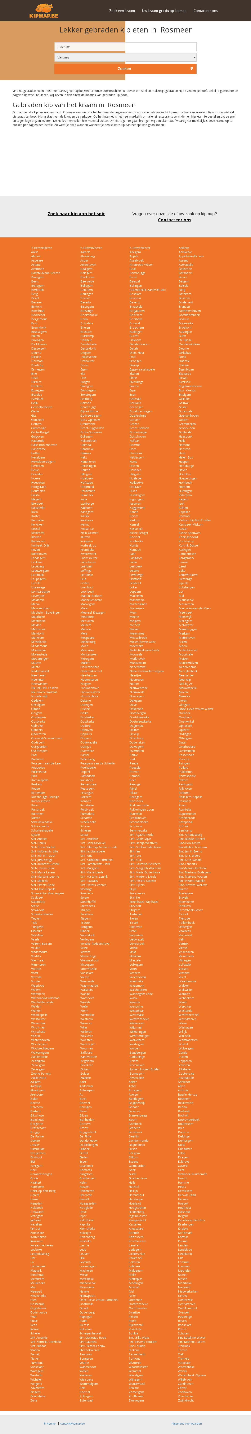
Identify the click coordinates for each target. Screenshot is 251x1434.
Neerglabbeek (188, 671)
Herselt (84, 1199)
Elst (32, 1161)
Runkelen (135, 814)
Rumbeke (185, 809)
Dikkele (35, 357)
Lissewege (37, 587)
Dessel (35, 1145)
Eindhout (36, 1157)
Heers (182, 1187)
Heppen (183, 462)
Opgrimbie (136, 726)
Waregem (37, 1371)
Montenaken (89, 654)
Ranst (132, 1321)
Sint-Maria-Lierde (92, 872)
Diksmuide (37, 1149)
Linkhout (135, 583)
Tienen (35, 1358)
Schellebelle (88, 822)
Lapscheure (88, 562)
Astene (35, 265)
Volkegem (136, 964)
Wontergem (88, 1044)
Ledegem (135, 1249)
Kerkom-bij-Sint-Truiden (194, 520)
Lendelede (185, 1249)
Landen (183, 1245)
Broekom (185, 327)
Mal (181, 596)
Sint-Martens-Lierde (142, 876)
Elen (83, 378)
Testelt (183, 914)
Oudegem (37, 742)
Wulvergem (186, 1048)
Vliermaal (37, 960)
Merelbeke (87, 1279)
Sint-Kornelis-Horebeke (46, 1342)
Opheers (36, 730)
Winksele (184, 1036)
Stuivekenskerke (41, 914)
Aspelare (36, 260)
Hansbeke (87, 449)
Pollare (183, 767)
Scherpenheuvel (90, 1333)
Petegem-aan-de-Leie (45, 763)
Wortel (183, 1044)
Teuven (35, 918)
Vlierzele (135, 960)
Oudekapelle (88, 742)
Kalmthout (87, 1220)
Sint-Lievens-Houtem (143, 1342)
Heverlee (36, 474)
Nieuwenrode (138, 688)
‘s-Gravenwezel (139, 248)
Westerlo (36, 1375)
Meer (133, 612)
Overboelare (187, 747)
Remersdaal (88, 784)
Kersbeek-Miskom (190, 524)
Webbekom (186, 998)
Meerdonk (87, 617)
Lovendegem (88, 1266)
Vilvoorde (135, 1363)
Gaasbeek (86, 1166)
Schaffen (86, 818)
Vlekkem (135, 956)
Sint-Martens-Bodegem (194, 872)
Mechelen (184, 1270)
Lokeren (134, 1262)
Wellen (84, 1371)
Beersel (85, 1103)
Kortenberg (87, 1237)
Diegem (85, 353)
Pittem (133, 1317)
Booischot (37, 315)
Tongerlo (37, 927)
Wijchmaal (37, 1027)
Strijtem (134, 910)
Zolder (84, 1073)
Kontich (134, 1233)
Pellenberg (87, 759)
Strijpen (85, 910)
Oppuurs (86, 734)
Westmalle (136, 1015)
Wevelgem (136, 1375)
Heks (83, 457)
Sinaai (84, 835)
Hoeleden (136, 478)
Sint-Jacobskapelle (92, 851)
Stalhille (134, 897)
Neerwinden (39, 684)
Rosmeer (184, 801)
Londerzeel (37, 1266)
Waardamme (187, 981)
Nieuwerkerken (188, 1291)
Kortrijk (183, 1237)
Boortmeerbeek (189, 1120)
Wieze (182, 1023)
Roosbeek (136, 801)
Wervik (182, 1371)
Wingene (36, 1384)
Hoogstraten (137, 1208)
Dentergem (185, 1141)
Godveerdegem (90, 415)
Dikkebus (184, 353)
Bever (84, 1111)
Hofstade (86, 482)
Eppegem (37, 390)
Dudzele (184, 361)
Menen (182, 1275)
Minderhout (38, 646)
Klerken (35, 537)
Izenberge (87, 503)
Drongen (135, 361)
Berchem (86, 290)
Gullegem (86, 436)
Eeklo (181, 1153)
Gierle (34, 411)
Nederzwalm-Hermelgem (146, 671)
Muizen (183, 659)
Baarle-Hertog (187, 1094)
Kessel (35, 529)
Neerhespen (88, 675)
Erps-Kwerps (187, 390)
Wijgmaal (135, 1027)
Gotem (183, 420)
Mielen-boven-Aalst (142, 642)
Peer (33, 1317)
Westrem (86, 1019)
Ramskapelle (187, 776)
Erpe (132, 390)
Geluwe (183, 403)
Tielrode (184, 918)
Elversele (184, 382)
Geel (33, 1170)
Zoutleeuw (136, 1396)
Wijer (83, 1027)
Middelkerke (88, 1283)
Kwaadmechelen (41, 1245)
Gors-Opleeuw (90, 420)
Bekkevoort (186, 1103)
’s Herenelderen (41, 248)
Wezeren (86, 1023)
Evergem (36, 1166)
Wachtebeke (186, 1367)
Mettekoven (186, 638)
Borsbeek (135, 1124)
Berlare (183, 1107)
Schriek (183, 826)
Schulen (85, 830)
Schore (85, 826)
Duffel (84, 1153)
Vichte (133, 948)
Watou (134, 998)
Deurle (134, 348)
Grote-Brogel (39, 432)
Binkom (36, 306)
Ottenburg (136, 738)
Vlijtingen (184, 960)
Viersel (183, 948)
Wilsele (35, 1036)
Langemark (186, 558)
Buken (35, 336)
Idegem (35, 499)
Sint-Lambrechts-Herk (95, 864)
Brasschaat (38, 1128)
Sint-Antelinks (89, 839)
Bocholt (183, 1115)
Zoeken (124, 69)
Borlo (84, 319)
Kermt (84, 524)
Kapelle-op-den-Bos (191, 1220)
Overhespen (39, 751)
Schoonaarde (39, 826)
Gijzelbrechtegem (141, 411)
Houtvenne (87, 491)
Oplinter (183, 730)
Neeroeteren (89, 679)
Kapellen (184, 512)
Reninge (134, 784)
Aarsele (85, 252)
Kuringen (184, 550)
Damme (183, 1132)
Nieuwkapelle (187, 688)
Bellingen (135, 286)
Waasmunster (138, 1367)
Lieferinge (185, 579)
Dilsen (133, 1149)
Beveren (135, 298)
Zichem (85, 1069)
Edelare (183, 365)
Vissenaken (186, 952)
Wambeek (37, 994)
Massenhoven (40, 608)
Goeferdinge (137, 415)
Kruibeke (85, 1241)
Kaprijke (85, 1224)
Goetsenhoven (188, 415)
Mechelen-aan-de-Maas (194, 608)
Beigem (183, 281)
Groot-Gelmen (139, 428)
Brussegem (38, 332)
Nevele (84, 1291)
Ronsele (85, 801)
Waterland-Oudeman (44, 998)
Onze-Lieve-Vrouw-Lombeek (99, 1300)
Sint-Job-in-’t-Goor (42, 856)
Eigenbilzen (186, 369)
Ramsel (134, 776)
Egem (84, 369)
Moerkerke (38, 650)
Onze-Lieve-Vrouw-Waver (195, 709)
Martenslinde (138, 604)
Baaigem (86, 269)
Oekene (85, 700)
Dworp (134, 365)
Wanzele (184, 994)
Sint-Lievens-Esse (42, 868)
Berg (181, 290)
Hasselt (85, 1187)
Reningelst (185, 784)
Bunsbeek (135, 1132)
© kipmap (50, 1423)
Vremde (36, 977)
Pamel (84, 755)
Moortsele (185, 654)
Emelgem (86, 386)
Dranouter (87, 361)
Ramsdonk (87, 776)
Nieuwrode (136, 692)
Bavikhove (87, 277)
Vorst (34, 973)
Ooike (84, 713)
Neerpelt (36, 1291)
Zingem (35, 1392)
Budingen (135, 332)
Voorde (35, 969)
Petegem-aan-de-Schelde (97, 763)
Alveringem (37, 1090)
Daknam (135, 340)
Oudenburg (87, 1312)
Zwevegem (136, 1400)
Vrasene (184, 973)
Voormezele (88, 969)
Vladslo (35, 956)
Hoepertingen (187, 478)
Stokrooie (37, 910)
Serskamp (185, 830)
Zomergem (136, 1392)
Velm (181, 939)
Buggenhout (88, 1132)
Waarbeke (136, 981)
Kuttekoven (38, 554)
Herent (35, 1195)
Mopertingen (39, 659)
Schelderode (187, 818)
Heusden (135, 470)
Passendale (186, 755)
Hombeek (185, 482)
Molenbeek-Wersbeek (144, 650)
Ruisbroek (37, 809)
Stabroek (184, 1346)
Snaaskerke (137, 893)
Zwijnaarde (186, 1078)
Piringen (184, 763)
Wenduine (136, 1006)
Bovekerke (185, 323)
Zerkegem (37, 1065)
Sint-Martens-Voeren (192, 876)
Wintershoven (40, 1040)
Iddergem (185, 495)
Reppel (35, 788)
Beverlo (85, 302)
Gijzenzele (185, 411)
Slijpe (133, 889)
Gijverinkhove (89, 411)
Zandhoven (185, 1384)
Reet (132, 780)
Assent (183, 260)
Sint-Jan (134, 851)
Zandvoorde (39, 1057)
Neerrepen (136, 679)
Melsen (134, 629)
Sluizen (183, 889)
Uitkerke (36, 931)
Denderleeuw (89, 1141)
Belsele (183, 286)
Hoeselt (183, 1203)
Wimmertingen (139, 1036)
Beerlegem (136, 1099)
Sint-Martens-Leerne (44, 876)
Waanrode (87, 981)
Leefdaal (86, 566)
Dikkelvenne (88, 357)
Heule (34, 470)
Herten (134, 466)
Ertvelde (36, 394)
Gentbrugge (88, 407)
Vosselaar (37, 1367)
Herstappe (136, 1199)
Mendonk (37, 633)
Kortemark (185, 1233)
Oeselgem (37, 705)
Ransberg (86, 780)
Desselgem (38, 348)
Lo (32, 1262)
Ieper (83, 1216)
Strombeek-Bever (190, 910)
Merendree (136, 633)
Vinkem (85, 952)
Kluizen (85, 537)
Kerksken (37, 524)
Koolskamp (186, 541)
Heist (182, 453)
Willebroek (185, 1379)
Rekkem (36, 784)
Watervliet (87, 998)
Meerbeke (37, 617)
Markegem (87, 604)
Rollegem (135, 797)
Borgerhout (38, 319)
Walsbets (86, 990)
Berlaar (134, 1107)
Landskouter (88, 558)
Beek (83, 1099)
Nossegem (136, 696)
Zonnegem (136, 1073)
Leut (83, 579)
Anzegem (135, 1090)
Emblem (36, 386)
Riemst (84, 1325)
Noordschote (89, 696)
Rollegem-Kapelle (190, 797)
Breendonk (38, 327)
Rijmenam (37, 793)
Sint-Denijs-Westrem (143, 843)
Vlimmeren (38, 964)
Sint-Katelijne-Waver (191, 1337)
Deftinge (184, 1136)
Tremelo (183, 1358)
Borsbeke (136, 319)
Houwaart (37, 1212)
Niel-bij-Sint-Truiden (44, 688)
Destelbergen (89, 1145)
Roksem (85, 797)
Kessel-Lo (87, 529)
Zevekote (86, 1065)
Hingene (135, 474)
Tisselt (133, 923)
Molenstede (38, 654)
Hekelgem (37, 457)
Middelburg (87, 642)
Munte (35, 667)
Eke (82, 374)
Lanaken (134, 1245)
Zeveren (184, 1065)
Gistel (132, 1174)
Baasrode (185, 269)
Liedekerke (185, 1254)
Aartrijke (36, 1086)
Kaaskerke (37, 508)
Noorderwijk (39, 696)
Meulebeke (37, 1283)
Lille (82, 1258)
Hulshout (184, 1212)
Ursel (132, 931)
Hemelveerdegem (42, 462)
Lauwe (183, 562)
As (81, 1094)
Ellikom (133, 1157)
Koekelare (37, 1233)
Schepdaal (185, 822)
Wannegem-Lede (141, 994)
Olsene (85, 709)
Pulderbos (185, 772)
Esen (132, 394)
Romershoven (40, 801)
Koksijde (85, 1233)
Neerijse (135, 675)
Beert (34, 281)
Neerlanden (186, 675)
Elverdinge (136, 382)
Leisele (134, 571)
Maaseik (36, 1270)
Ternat (34, 1354)
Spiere (84, 897)
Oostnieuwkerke (140, 721)
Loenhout (87, 587)
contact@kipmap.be (72, 1423)
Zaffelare (86, 1052)
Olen (33, 1300)
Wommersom (188, 1040)
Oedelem (37, 700)
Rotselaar (86, 1329)
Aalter (133, 1082)
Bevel (34, 298)
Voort (133, 969)
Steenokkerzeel (90, 1350)
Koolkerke (136, 541)
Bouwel (134, 323)
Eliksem (35, 382)
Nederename (187, 667)
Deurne (183, 348)
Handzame (38, 449)
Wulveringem (39, 1052)
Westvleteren (187, 1019)
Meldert (85, 625)
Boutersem (185, 1124)
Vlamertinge (88, 956)
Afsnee (35, 256)
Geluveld (135, 403)
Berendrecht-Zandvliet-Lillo (147, 290)
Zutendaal (86, 1400)
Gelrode (85, 403)
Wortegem (136, 1044)
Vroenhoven (137, 977)
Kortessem (136, 1237)
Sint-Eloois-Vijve (189, 843)
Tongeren (86, 1358)
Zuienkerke (185, 1396)
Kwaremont (88, 554)
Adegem (135, 252)
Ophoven (86, 730)
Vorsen (183, 969)
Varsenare (136, 935)
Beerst (183, 277)
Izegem (183, 1216)
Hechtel (134, 1187)
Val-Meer (36, 935)
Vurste (35, 981)
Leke (181, 571)
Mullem (85, 663)
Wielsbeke (86, 1379)
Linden (84, 583)
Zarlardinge (137, 1057)
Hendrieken (88, 462)
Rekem (183, 780)
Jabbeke (35, 1220)
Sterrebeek (87, 906)
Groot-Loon (186, 428)
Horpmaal (87, 487)
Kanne (133, 512)
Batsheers (185, 273)
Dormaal (36, 361)
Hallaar (134, 441)
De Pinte (85, 1136)
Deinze (35, 1141)
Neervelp (184, 679)
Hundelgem (137, 495)
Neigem (85, 684)
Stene (34, 906)
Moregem (87, 659)
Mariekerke (186, 600)
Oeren (182, 700)
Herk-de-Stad (187, 1195)
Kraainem (36, 1241)
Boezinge (86, 311)
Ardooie (183, 1090)
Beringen (86, 1107)
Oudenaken (137, 742)
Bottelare (86, 323)
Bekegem (37, 286)
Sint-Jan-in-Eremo (190, 851)
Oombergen (137, 713)
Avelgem (134, 1094)
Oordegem (38, 717)
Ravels (182, 1321)
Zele (82, 1388)
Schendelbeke (138, 822)
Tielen (133, 918)
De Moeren (38, 344)
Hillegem (86, 474)
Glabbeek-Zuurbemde (192, 1174)
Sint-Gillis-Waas (139, 1337)
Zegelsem (87, 1061)
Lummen (184, 1266)
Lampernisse (187, 554)
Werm (84, 1011)
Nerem (134, 684)
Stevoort (135, 906)
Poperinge (185, 1317)
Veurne (84, 1363)
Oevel (133, 705)
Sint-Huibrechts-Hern (192, 847)
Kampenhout (137, 1220)
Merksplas (136, 1279)
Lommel (183, 1262)
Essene (133, 1161)
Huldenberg (136, 1212)
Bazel (133, 277)
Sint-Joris (86, 856)
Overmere (87, 751)
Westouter (37, 1019)
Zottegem (86, 1396)
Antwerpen (87, 1090)
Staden (35, 1350)
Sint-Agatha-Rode (141, 835)
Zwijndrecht (186, 1400)
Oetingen (86, 705)
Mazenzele (136, 608)
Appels (134, 256)
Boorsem (135, 315)
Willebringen (137, 1032)
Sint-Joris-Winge (41, 860)
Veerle (35, 939)
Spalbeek (36, 897)
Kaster (35, 516)
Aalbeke (183, 248)
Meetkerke (38, 621)
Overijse (134, 1312)
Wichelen (36, 1379)
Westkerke (87, 1015)
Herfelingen (88, 466)
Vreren (84, 977)
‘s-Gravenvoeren (91, 248)
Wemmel (135, 1371)
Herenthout (136, 1195)
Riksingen (86, 793)
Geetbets (86, 1170)
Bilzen (84, 1115)
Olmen (35, 709)
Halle (181, 441)
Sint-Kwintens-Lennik (44, 864)
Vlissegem (87, 964)
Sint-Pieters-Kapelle (142, 881)
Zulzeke (85, 1078)
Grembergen (187, 424)
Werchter (184, 1006)
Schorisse (136, 826)
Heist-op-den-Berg (42, 1191)
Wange (85, 994)
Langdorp (136, 558)
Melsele (85, 629)
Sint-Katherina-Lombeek (96, 860)
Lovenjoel (37, 596)
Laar (132, 554)
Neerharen (38, 675)
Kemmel (184, 516)
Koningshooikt (188, 537)
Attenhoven (88, 265)
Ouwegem (136, 747)
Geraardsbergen (41, 1174)
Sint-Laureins (88, 1342)
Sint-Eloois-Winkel (42, 847)
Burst (182, 336)
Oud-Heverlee (138, 1308)
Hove (83, 1212)
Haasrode (37, 441)
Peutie (133, 763)
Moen (84, 646)
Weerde (134, 1002)
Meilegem (185, 621)
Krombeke (87, 550)
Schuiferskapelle (41, 830)
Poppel (85, 772)
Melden (35, 625)
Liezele (35, 583)
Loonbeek (87, 591)
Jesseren (135, 503)
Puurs (83, 1321)
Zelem (133, 1061)
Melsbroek (37, 629)
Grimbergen (87, 1178)
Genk (132, 1170)
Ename (134, 386)
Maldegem (136, 1270)
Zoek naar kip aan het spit (76, 213)
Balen (34, 1099)
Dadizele (86, 340)
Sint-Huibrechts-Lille (44, 851)
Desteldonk (88, 348)
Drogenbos (38, 1153)
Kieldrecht (37, 533)
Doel (132, 357)
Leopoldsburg (39, 1254)
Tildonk (85, 923)
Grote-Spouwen (91, 432)
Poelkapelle (88, 767)
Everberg (86, 399)
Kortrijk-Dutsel (188, 545)
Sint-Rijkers (137, 885)
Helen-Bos (185, 457)
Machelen (136, 596)
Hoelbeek (86, 478)
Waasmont (136, 985)
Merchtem (37, 1279)
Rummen (37, 814)
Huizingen (185, 491)
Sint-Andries (38, 839)
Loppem (135, 591)
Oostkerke (37, 721)
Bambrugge (137, 273)
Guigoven (37, 436)
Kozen (35, 550)
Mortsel (134, 1287)
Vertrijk (183, 944)
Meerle (134, 617)
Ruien (182, 805)
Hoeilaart (135, 1203)
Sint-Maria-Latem (42, 872)
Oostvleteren (187, 1304)
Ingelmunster (138, 1216)
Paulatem (37, 759)
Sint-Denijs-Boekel (93, 843)
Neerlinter (37, 679)
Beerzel (134, 281)
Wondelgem (39, 1044)
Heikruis (85, 453)
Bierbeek (184, 1111)
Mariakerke (137, 600)
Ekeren (134, 374)
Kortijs (133, 545)
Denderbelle (88, 344)
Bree (181, 1128)
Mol (33, 1287)
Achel (132, 1086)
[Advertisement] (125, 166)
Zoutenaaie (186, 1073)
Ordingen (184, 734)
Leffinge (85, 571)
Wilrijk (182, 1032)
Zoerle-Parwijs (40, 1073)
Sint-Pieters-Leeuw (92, 1346)
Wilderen (86, 1032)
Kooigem (86, 541)
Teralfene (86, 914)
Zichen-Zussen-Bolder (144, 1069)
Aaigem (35, 1082)
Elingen (85, 382)
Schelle (35, 1333)
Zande (182, 1052)
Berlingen (86, 294)
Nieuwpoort (88, 1296)
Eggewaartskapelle (142, 369)
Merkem (184, 633)
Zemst (182, 1388)
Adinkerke (185, 252)
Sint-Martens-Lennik (94, 876)
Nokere (183, 692)
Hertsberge (186, 466)
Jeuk (181, 503)
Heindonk (135, 453)
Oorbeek (184, 713)
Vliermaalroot (89, 960)
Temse (182, 1350)
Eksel (34, 378)
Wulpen (134, 1048)
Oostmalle (87, 1304)
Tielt (33, 923)
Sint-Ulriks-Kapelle (42, 889)
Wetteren (86, 1375)
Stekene (134, 1350)
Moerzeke (87, 650)
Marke (35, 604)
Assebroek (136, 260)
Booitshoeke (89, 315)
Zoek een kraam (122, 10)
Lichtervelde (137, 1254)
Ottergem (185, 738)
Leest (182, 566)
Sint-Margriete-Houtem (145, 868)
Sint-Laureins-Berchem (145, 864)
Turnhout (36, 1363)
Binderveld (185, 302)
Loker (133, 587)
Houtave (135, 487)
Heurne (85, 470)
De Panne (37, 1136)
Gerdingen (136, 407)
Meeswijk (185, 617)
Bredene (134, 1128)
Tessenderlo (137, 1354)
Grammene (88, 424)
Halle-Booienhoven (43, 445)
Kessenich (136, 529)
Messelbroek (138, 638)
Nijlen (132, 1296)
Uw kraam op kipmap (164, 10)
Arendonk (36, 1094)
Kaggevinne (137, 508)
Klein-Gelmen (89, 533)
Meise (84, 1275)
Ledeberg (37, 566)
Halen (83, 1182)
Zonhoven (185, 1392)
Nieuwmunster (90, 692)
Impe (83, 499)
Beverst (134, 302)
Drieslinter (185, 1149)
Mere (84, 633)
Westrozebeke (139, 1019)
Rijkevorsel (136, 1325)
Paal (33, 755)
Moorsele (136, 654)
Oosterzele (185, 1300)
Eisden (84, 1157)
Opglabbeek (38, 1308)
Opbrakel (36, 726)
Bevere (85, 298)
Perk (132, 759)
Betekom (184, 294)
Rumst (182, 1329)
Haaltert (35, 1182)
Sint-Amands (39, 1337)
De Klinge (185, 340)
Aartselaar (86, 1086)
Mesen (182, 1279)
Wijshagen (185, 1027)
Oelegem (135, 700)
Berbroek (37, 290)
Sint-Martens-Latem (191, 1342)
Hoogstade (38, 487)
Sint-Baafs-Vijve (140, 839)
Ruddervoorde (139, 805)
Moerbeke (136, 646)
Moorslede (87, 1287)
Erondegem (88, 390)
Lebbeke (36, 1249)
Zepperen (185, 1061)
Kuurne (183, 1241)
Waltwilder (185, 990)
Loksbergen (186, 587)
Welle (84, 1006)
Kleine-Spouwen (189, 533)
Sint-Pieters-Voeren (93, 885)
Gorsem (134, 420)
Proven (134, 772)
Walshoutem (138, 990)
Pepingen (86, 1317)
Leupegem (38, 579)
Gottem (36, 424)
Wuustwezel (137, 1384)
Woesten (86, 1040)
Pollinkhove (38, 772)
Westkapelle (39, 1015)
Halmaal (85, 445)
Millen (182, 642)
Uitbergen (185, 927)
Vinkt (132, 952)
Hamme (134, 445)
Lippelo (183, 583)
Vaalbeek (184, 931)
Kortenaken (38, 1237)
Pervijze (183, 759)
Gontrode (37, 420)
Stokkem (184, 906)
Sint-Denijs (38, 843)
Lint (180, 1258)
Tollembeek (186, 923)
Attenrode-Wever (141, 265)
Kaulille (85, 516)
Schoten (183, 1333)
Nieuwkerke (38, 1296)
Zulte (33, 1400)
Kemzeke (37, 520)
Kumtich (135, 550)
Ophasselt (185, 726)
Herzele (183, 1199)
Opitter (134, 730)
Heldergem (136, 457)
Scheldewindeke (41, 822)
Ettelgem (184, 394)
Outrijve (85, 747)
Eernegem (37, 369)
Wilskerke (86, 1036)
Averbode (37, 269)
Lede (83, 1249)
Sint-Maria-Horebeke (192, 868)
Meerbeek (185, 612)
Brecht (84, 1128)
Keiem (133, 516)
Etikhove (183, 1161)
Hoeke (35, 478)
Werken (35, 1011)
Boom (133, 1120)
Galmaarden (137, 1166)
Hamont (184, 445)
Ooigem (36, 713)
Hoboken (184, 474)
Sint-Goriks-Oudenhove (145, 847)
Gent (181, 1170)
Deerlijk (134, 1136)
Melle (132, 1275)
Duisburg (36, 365)
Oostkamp (37, 1304)
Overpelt (183, 1312)
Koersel (134, 537)
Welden (35, 1006)
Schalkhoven (138, 818)
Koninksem (38, 541)
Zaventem (37, 1388)
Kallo (34, 512)
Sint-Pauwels (89, 881)
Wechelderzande (42, 1002)
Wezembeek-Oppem (192, 1375)
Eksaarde (184, 374)
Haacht (183, 1178)
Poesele (134, 767)
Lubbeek (134, 1266)
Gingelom (86, 1174)
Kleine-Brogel (138, 533)
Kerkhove (86, 520)
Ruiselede (135, 1329)
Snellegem (185, 893)
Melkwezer (185, 625)
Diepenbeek (137, 1145)
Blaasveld (136, 306)
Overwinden (186, 751)
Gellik (34, 403)
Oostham (185, 717)
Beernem (184, 1099)
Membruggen (187, 629)
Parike (133, 755)
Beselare (135, 294)
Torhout (134, 1358)
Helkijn (133, 1191)
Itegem (183, 499)
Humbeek (86, 495)
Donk (182, 357)
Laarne (84, 1245)
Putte (34, 1321)
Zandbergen (137, 1052)
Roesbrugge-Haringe (44, 797)
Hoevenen (37, 482)
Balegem (86, 273)
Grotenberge (138, 432)
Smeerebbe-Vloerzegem (47, 893)
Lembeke (86, 575)
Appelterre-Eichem (191, 256)
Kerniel (134, 524)
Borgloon (36, 1124)
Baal (132, 269)
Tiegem (85, 918)
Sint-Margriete (90, 868)
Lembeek (37, 575)
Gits (33, 415)
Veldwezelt (136, 939)
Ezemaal (135, 399)
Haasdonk (185, 436)
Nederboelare (89, 667)
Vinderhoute (39, 952)
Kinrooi (35, 1229)
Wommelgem (89, 1384)
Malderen (37, 600)
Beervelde (87, 281)
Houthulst (184, 1208)
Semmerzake (138, 830)
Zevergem (37, 1069)
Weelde (85, 1002)
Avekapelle (185, 265)
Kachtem (86, 508)
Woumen (86, 1048)
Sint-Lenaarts (187, 864)
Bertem (35, 1111)
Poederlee (37, 767)
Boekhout (37, 311)
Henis (133, 462)
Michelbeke (38, 642)
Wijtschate (37, 1032)
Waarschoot (88, 1367)
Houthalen (37, 491)
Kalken (183, 508)
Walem (35, 990)
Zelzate (134, 1388)
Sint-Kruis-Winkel (189, 860)
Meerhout (37, 1275)
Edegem (134, 1153)
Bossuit (183, 319)
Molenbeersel (187, 650)
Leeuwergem (39, 571)
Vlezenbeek (186, 956)
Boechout (37, 1120)
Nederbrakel (137, 667)
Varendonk (87, 935)
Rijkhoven (185, 788)
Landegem (38, 558)
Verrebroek (136, 944)
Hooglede (86, 1208)
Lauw (133, 562)
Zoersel (85, 1392)
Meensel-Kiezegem (93, 612)
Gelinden (184, 399)
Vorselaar (184, 1363)
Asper (84, 260)
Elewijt (183, 378)
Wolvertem (136, 1040)
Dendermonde (138, 1141)
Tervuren (86, 1354)
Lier (32, 1258)
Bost (34, 323)
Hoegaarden (88, 1203)
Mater (84, 608)
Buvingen (37, 340)
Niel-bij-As (185, 684)
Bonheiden (87, 1120)
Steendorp (37, 902)
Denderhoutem (139, 344)
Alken (181, 1086)
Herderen (37, 466)
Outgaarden (38, 747)
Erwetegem (88, 394)
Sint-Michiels (39, 881)
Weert (182, 1002)
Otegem (85, 738)
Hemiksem (185, 1191)
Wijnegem (135, 1379)
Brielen (85, 327)
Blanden (184, 306)
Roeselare (185, 1325)
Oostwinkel (186, 721)
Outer (182, 742)
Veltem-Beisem (41, 944)
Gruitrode (185, 432)
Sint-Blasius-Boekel (191, 839)
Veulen (35, 948)
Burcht (134, 336)
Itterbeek (36, 503)
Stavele (183, 897)
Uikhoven (135, 927)
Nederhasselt (39, 671)
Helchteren (87, 1191)
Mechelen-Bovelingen (45, 612)
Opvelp (134, 734)
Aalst (34, 252)
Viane (84, 948)
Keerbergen (186, 1224)
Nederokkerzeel (91, 671)
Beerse (35, 1103)
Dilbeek (85, 1149)
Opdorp (85, 726)
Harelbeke (37, 1187)
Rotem (35, 805)
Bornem (85, 1124)
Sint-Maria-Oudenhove (144, 872)
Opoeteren (38, 734)
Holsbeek (36, 1208)
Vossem (134, 973)
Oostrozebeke (138, 1304)
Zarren (183, 1057)
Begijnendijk (137, 1103)
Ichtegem (36, 1216)
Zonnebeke (38, 1396)
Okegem (184, 705)
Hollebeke (136, 482)
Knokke (183, 1229)
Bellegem (86, 286)
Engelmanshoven (190, 386)
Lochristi (85, 1262)
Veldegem (87, 939)
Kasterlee (135, 1224)
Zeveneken (136, 1065)
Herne (34, 1199)
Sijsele (35, 835)
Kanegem (86, 512)
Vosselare (87, 973)
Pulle (34, 776)
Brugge (35, 1132)
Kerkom (134, 520)
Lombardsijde (40, 591)
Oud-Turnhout (187, 1308)
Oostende (135, 1300)
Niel (131, 1291)
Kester (183, 529)
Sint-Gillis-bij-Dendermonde (98, 847)
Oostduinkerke (139, 717)
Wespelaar (136, 1011)
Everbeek (37, 399)
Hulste (35, 495)
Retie (33, 1325)
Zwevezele (136, 1078)
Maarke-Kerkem (91, 596)
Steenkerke (186, 902)
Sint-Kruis (135, 860)
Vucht (182, 977)
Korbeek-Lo (88, 545)
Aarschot (184, 1082)
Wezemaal (37, 1023)
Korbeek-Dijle (40, 545)
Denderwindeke (189, 344)
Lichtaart (135, 579)
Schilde (133, 1333)
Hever (182, 470)
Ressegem (87, 788)
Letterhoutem (188, 575)
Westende (185, 1011)
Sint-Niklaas (38, 1346)
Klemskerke (87, 1229)
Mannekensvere (91, 600)
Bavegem (37, 277)
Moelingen (136, 1283)
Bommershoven (189, 311)
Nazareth (184, 1287)
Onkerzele (136, 709)
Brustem (86, 332)
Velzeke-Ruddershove (94, 944)
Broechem (136, 327)
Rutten (35, 818)
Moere (183, 646)
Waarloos (37, 985)
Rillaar (133, 793)
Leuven (84, 1254)
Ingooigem (136, 499)
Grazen (134, 424)
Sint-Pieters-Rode (42, 885)
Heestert (184, 449)
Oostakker (87, 717)
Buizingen (185, 332)
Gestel (182, 407)
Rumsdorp (87, 814)
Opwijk (84, 1308)
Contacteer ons (206, 10)
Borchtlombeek (189, 315)
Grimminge (38, 428)
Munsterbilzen (188, 663)
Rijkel (133, 788)
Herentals (86, 1195)
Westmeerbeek (188, 1015)
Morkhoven (137, 659)
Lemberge (136, 575)
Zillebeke (184, 1069)
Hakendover (88, 441)
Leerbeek (135, 566)
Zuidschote (38, 1078)
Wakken (183, 985)
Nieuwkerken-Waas (43, 692)
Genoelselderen (41, 407)
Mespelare (87, 638)
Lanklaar (36, 562)
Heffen (35, 453)
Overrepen (136, 751)
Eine (33, 374)
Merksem (37, 638)
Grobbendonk (138, 1178)
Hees (132, 449)
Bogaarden (137, 311)
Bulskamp (87, 336)
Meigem (135, 621)
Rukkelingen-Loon (141, 809)
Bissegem (87, 306)
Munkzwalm (137, 663)
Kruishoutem (137, 1241)
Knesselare (136, 1229)
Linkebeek (135, 1258)
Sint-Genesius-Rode (93, 1337)
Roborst (184, 793)
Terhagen (136, 914)
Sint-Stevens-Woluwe (192, 885)
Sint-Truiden (137, 1346)
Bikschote (37, 1115)
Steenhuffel (88, 902)
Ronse (34, 1329)
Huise (133, 491)
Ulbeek (85, 931)
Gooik (34, 1178)
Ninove (183, 1296)
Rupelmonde (187, 814)
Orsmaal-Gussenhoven (46, 738)
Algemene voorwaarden (187, 1423)
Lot (180, 591)
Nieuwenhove (89, 688)
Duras (84, 365)
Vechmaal (185, 935)
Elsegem (183, 1157)
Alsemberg (87, 256)
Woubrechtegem (42, 1048)
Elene (133, 378)
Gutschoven (137, 436)
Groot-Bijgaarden (92, 428)
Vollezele (184, 964)
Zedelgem (37, 1061)
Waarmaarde (89, 985)
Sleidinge (86, 889)
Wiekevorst (137, 1023)
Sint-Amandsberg (190, 835)
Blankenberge (138, 1115)
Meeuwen (87, 621)
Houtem (184, 487)
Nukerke (184, 696)
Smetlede (86, 893)
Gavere (183, 1166)
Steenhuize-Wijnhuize (143, 902)
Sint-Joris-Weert (189, 856)
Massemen (186, 604)
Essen (84, 1161)
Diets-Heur (136, 353)
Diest (181, 1145)
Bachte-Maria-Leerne (45, 273)
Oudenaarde (38, 1312)
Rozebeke (87, 805)
